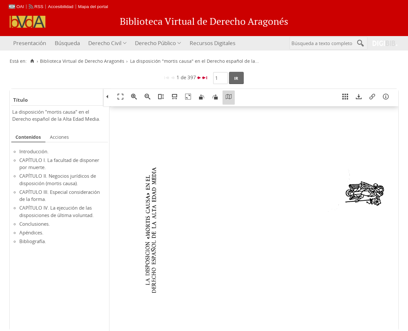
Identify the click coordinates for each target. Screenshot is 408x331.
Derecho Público (155, 43)
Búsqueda (67, 43)
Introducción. (34, 151)
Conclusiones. (34, 224)
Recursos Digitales (212, 43)
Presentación (29, 43)
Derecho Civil (104, 43)
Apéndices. (31, 232)
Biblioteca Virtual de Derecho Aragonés (82, 61)
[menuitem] (30, 43)
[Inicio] (32, 61)
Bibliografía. (32, 241)
